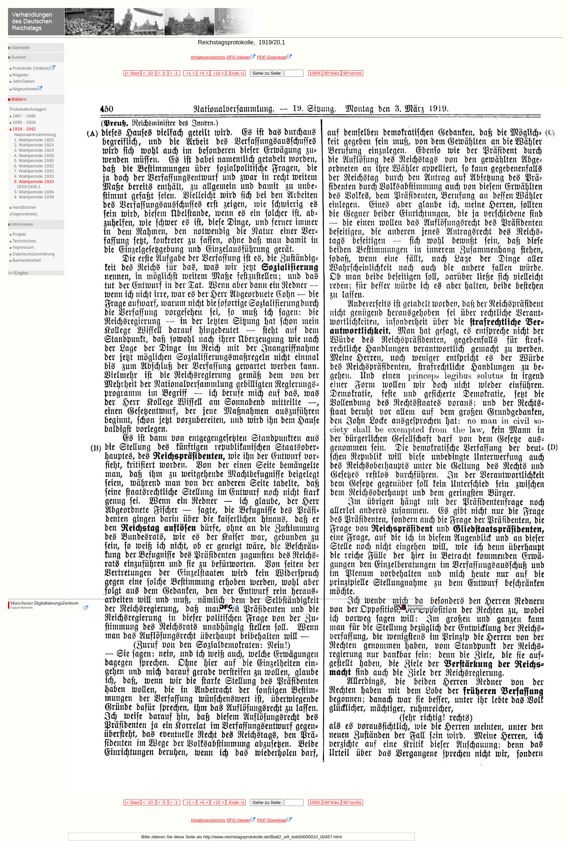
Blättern (18, 99)
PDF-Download (274, 57)
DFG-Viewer (241, 57)
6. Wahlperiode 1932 (34, 165)
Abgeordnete (27, 88)
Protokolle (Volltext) (33, 68)
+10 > (218, 73)
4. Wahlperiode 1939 (34, 196)
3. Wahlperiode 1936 (34, 191)
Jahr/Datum (23, 81)
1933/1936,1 (29, 186)
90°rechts (352, 73)
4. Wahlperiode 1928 (34, 155)
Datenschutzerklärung (33, 253)
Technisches (23, 240)
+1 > (190, 73)
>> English (18, 272)
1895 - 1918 (23, 122)
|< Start (132, 73)
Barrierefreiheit (26, 260)
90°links (332, 73)
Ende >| (236, 73)
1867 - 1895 (23, 115)
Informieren (21, 224)
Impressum (22, 247)
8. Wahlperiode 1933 (34, 176)
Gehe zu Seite (267, 73)
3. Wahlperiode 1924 (34, 150)
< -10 (148, 73)
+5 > (203, 73)
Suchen (18, 57)
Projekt (18, 234)
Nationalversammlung (35, 134)
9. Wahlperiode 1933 (34, 181)
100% (315, 73)
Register (20, 74)
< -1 (174, 73)
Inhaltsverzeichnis (208, 57)
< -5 (162, 73)
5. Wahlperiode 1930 (34, 160)
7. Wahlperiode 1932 (34, 170)
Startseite (20, 47)
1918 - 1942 (23, 128)
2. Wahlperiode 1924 (34, 144)
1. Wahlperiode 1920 (34, 139)
